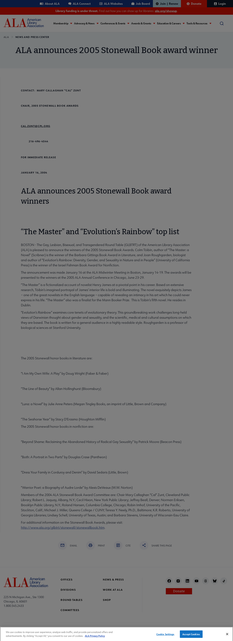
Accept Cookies (191, 636)
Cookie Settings (165, 636)
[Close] (227, 636)
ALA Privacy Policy (95, 637)
